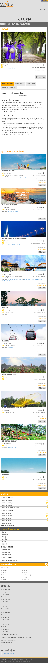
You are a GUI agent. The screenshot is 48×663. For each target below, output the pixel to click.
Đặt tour (40, 77)
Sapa (4, 577)
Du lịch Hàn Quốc (5, 624)
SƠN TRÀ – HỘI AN (18, 279)
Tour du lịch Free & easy (7, 547)
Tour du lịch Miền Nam (7, 505)
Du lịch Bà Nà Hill (5, 604)
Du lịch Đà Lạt (4, 601)
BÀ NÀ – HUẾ (27, 279)
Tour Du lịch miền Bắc (7, 500)
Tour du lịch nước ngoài (7, 511)
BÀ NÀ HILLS (40, 178)
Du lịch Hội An (4, 596)
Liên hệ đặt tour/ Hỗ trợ (8, 88)
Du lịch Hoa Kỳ (4, 631)
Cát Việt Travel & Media (8, 653)
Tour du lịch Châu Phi (7, 523)
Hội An (25, 570)
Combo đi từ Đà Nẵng (6, 550)
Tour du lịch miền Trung (7, 503)
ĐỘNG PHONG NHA (7, 280)
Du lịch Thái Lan (5, 629)
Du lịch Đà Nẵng (5, 594)
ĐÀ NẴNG (9, 69)
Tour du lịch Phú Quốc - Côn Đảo (9, 560)
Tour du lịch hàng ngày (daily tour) (10, 529)
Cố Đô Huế (26, 572)
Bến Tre (14, 244)
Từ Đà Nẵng (4, 539)
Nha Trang (10, 447)
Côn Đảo (5, 579)
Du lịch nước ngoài (5, 612)
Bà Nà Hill (15, 211)
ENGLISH (45, 0)
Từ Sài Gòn (4, 541)
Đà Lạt (15, 447)
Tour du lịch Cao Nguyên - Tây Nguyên (10, 507)
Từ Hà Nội (4, 537)
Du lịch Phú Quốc (5, 608)
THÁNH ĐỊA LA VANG (36, 279)
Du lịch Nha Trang (5, 599)
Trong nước (5, 568)
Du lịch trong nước (5, 589)
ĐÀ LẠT (10, 314)
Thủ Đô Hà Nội (27, 575)
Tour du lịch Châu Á (6, 513)
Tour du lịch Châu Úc (6, 518)
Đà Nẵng (10, 211)
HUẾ (13, 69)
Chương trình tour (7, 84)
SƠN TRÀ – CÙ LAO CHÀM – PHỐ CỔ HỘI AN (25, 178)
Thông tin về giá (19, 84)
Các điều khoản (31, 84)
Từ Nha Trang (5, 534)
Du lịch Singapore (5, 614)
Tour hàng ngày (5, 592)
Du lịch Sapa (4, 606)
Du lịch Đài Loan (5, 619)
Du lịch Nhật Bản (5, 622)
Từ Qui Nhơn (4, 544)
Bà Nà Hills (10, 347)
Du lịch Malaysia (5, 617)
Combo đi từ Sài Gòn (6, 554)
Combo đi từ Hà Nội (6, 552)
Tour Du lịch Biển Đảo (6, 557)
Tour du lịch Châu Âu (6, 521)
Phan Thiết (5, 575)
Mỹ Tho (10, 244)
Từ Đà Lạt (4, 532)
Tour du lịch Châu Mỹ (7, 516)
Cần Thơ (19, 244)
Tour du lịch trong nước (7, 498)
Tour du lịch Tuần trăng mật (7, 526)
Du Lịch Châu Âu (5, 626)
